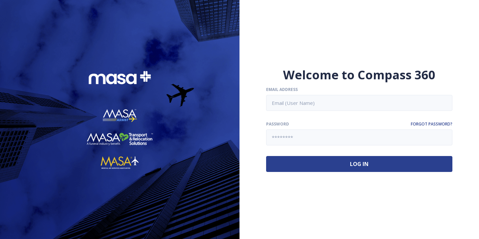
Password (277, 124)
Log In (359, 164)
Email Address (282, 89)
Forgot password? (431, 124)
